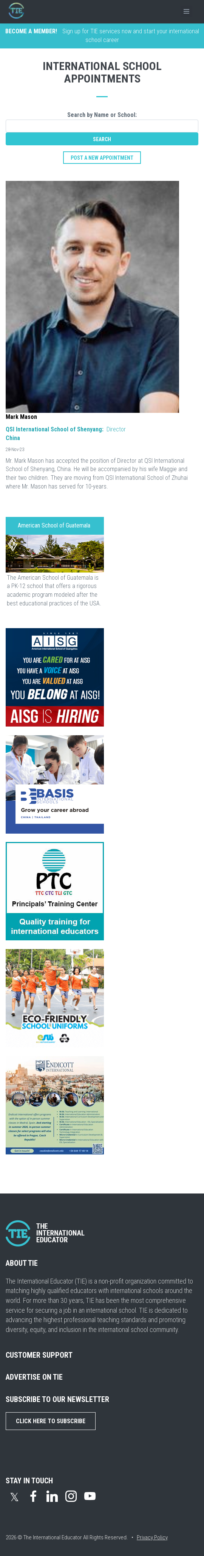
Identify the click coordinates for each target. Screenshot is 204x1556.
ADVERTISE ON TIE (34, 1377)
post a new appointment (102, 158)
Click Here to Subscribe (50, 1421)
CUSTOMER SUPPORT (39, 1355)
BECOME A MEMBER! (31, 31)
